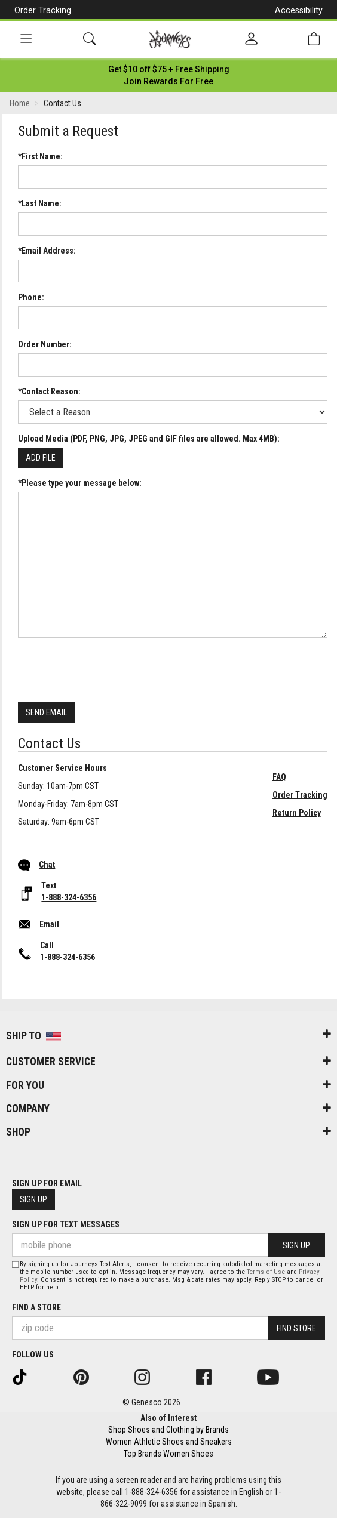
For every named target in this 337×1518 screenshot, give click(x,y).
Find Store (296, 1328)
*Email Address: (47, 250)
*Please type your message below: (80, 483)
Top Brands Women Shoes (168, 1453)
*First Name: (40, 156)
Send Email (46, 712)
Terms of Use (266, 1272)
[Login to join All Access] (168, 69)
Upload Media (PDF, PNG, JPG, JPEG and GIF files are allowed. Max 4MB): (149, 438)
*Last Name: (40, 203)
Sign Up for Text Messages (66, 1224)
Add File (41, 457)
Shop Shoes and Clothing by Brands (168, 1429)
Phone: (31, 297)
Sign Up (33, 1199)
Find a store (36, 1307)
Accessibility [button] (299, 10)
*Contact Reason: (49, 391)
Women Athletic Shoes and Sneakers (169, 1441)
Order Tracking (42, 10)
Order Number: (45, 344)
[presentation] (109, 670)
